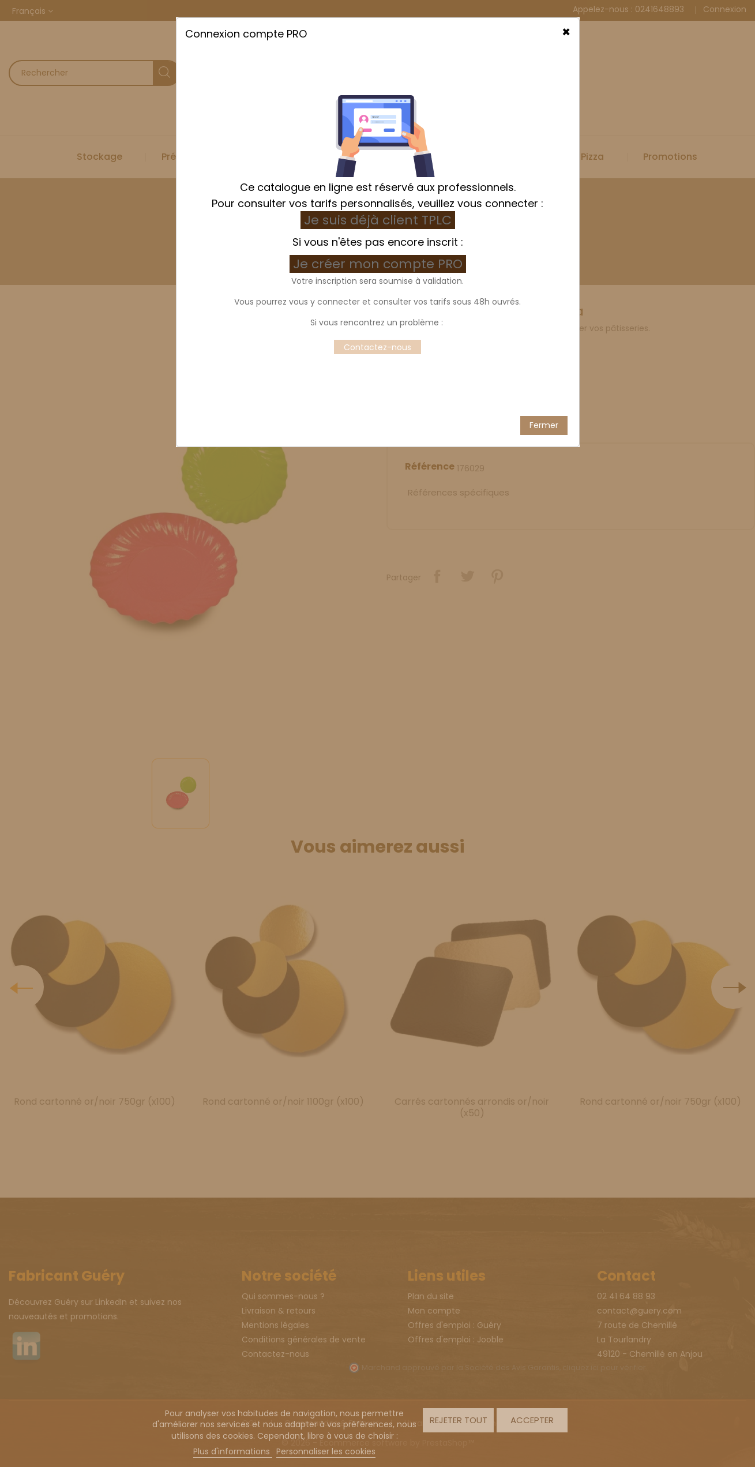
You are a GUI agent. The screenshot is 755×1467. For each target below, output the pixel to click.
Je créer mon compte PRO (379, 252)
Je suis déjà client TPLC (378, 208)
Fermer (543, 413)
